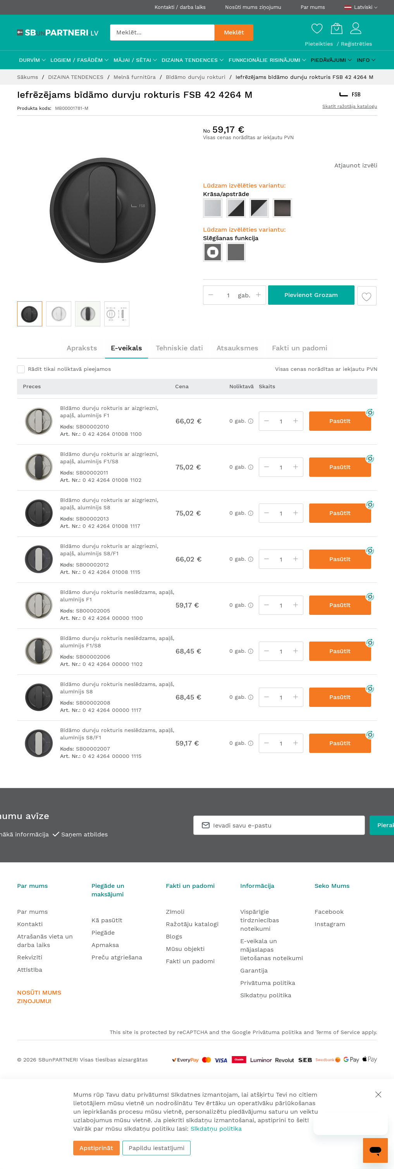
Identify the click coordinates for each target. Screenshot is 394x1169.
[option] (212, 208)
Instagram (330, 924)
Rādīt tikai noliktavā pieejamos (69, 369)
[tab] (82, 348)
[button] (58, 313)
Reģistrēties (356, 44)
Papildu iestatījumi (156, 1148)
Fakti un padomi (299, 348)
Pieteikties (320, 44)
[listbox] (290, 210)
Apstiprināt (96, 1148)
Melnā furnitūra (136, 77)
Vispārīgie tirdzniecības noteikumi (259, 920)
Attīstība (29, 969)
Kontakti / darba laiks (180, 7)
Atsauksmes (237, 348)
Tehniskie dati (179, 348)
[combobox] (162, 32)
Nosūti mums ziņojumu (253, 7)
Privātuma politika (267, 982)
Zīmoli (175, 911)
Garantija (254, 970)
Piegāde (103, 932)
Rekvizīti (29, 957)
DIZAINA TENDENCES (76, 77)
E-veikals (126, 348)
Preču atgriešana (116, 957)
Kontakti (30, 924)
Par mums (313, 7)
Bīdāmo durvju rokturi (196, 77)
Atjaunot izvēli (355, 165)
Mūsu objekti (185, 948)
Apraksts (82, 348)
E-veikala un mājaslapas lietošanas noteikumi (271, 949)
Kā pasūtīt (106, 920)
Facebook (329, 911)
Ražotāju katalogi (192, 924)
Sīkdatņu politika (265, 995)
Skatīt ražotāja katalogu (349, 106)
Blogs (174, 936)
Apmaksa (105, 945)
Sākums (28, 77)
